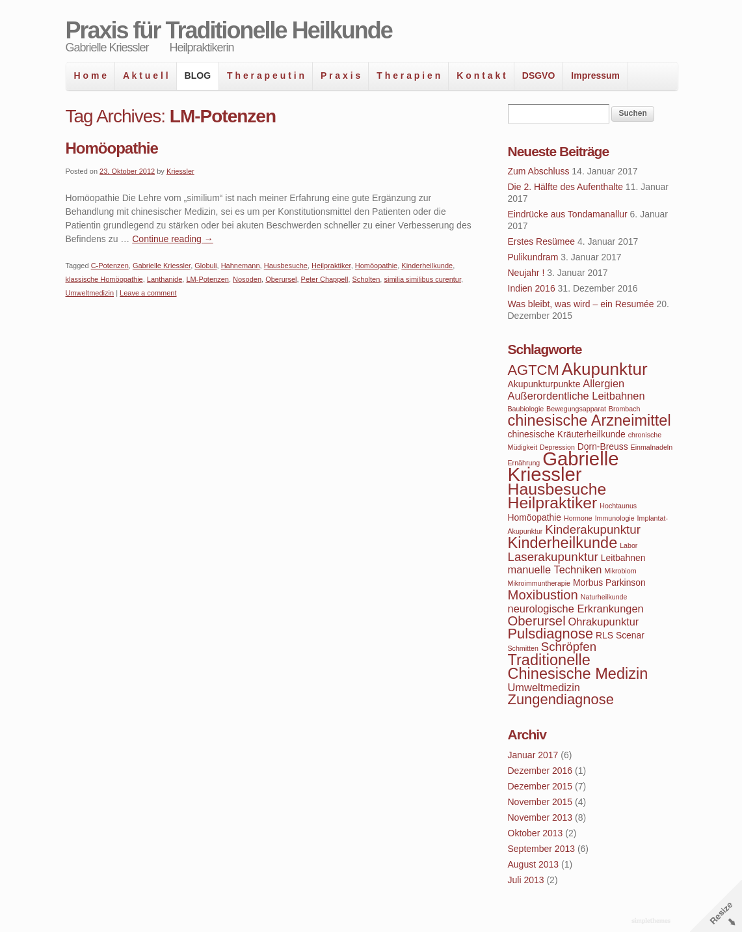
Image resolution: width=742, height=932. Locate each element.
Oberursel (281, 279)
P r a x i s (340, 75)
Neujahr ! (526, 272)
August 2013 (533, 864)
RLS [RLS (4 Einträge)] (604, 635)
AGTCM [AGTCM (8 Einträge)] (533, 370)
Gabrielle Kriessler (162, 265)
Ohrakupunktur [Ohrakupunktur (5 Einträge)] (603, 621)
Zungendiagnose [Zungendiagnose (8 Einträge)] (561, 699)
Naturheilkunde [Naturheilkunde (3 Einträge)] (604, 597)
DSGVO (538, 75)
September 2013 (542, 848)
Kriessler (180, 171)
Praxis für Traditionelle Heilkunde (229, 30)
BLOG (198, 75)
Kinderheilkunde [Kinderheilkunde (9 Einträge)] (563, 542)
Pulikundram (533, 257)
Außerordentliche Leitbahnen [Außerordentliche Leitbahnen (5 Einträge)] (576, 396)
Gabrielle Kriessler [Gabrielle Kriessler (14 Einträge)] (563, 466)
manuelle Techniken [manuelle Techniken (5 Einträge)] (555, 569)
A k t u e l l (145, 75)
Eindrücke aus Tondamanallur (568, 214)
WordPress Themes (652, 921)
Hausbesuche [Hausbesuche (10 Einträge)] (557, 489)
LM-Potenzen (207, 279)
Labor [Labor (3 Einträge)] (628, 545)
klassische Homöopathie (104, 279)
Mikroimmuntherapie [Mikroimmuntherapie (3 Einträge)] (539, 583)
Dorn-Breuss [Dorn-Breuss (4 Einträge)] (602, 446)
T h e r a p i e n (408, 75)
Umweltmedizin (90, 293)
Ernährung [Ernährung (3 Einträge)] (524, 463)
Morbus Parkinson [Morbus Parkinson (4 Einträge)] (609, 582)
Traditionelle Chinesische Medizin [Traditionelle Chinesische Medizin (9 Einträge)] (578, 666)
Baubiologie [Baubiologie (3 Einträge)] (526, 409)
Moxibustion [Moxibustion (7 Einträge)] (543, 595)
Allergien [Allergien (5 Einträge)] (603, 383)
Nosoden (247, 279)
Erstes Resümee (541, 241)
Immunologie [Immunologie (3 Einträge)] (615, 518)
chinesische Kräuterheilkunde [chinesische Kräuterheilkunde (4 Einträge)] (567, 434)
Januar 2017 (533, 755)
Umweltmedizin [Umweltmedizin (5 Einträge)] (544, 687)
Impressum (595, 75)
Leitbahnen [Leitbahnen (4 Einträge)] (623, 558)
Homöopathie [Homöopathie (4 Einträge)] (535, 517)
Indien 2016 (531, 288)
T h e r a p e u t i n (265, 75)
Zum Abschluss (539, 171)
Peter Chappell (325, 279)
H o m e (90, 75)
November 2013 (540, 817)
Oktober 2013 (535, 833)
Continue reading (172, 239)
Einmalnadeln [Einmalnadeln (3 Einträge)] (652, 447)
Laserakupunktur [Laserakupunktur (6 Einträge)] (553, 557)
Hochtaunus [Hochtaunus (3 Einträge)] (618, 506)
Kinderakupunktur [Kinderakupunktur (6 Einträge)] (593, 529)
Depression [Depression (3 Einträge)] (557, 447)
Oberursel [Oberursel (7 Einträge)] (537, 621)
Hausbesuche (286, 265)
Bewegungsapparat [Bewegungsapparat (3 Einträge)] (576, 409)
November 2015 (540, 802)
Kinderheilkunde (427, 265)
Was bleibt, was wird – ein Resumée (581, 304)
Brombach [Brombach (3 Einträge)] (625, 409)
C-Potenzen (110, 265)
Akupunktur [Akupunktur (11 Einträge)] (605, 369)
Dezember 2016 (540, 770)
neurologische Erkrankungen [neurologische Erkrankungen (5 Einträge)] (576, 608)
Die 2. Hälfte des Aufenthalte (565, 187)
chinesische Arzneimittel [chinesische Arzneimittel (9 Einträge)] (589, 420)
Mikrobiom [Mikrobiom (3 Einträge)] (620, 571)
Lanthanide (164, 279)
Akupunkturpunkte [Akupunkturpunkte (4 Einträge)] (544, 384)
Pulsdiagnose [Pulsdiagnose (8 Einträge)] (551, 633)
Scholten (366, 279)
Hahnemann (240, 265)
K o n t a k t (481, 75)
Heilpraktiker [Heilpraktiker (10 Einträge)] (553, 503)
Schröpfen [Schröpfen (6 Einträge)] (568, 646)
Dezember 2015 (540, 786)
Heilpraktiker (331, 265)
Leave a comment (148, 293)
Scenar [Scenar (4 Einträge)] (630, 635)
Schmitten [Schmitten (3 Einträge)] (523, 648)
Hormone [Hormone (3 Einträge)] (578, 518)
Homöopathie (112, 148)
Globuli (205, 265)
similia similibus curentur (422, 279)
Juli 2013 (526, 880)
